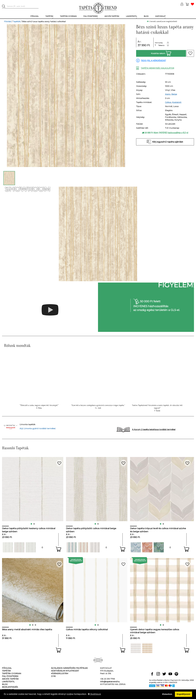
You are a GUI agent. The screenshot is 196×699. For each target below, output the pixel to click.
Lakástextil (8, 681)
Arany (167, 94)
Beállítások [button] (94, 694)
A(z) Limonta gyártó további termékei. (38, 428)
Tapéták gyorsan (11, 673)
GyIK (53, 676)
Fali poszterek (10, 676)
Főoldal (7, 21)
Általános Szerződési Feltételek (69, 668)
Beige (174, 94)
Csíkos (168, 102)
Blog (5, 684)
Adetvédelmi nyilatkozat (65, 671)
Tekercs (161, 45)
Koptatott (176, 102)
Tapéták (16, 21)
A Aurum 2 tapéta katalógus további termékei (153, 429)
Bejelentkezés (10, 687)
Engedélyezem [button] (183, 694)
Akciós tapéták (10, 679)
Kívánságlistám (59, 673)
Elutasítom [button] (167, 694)
